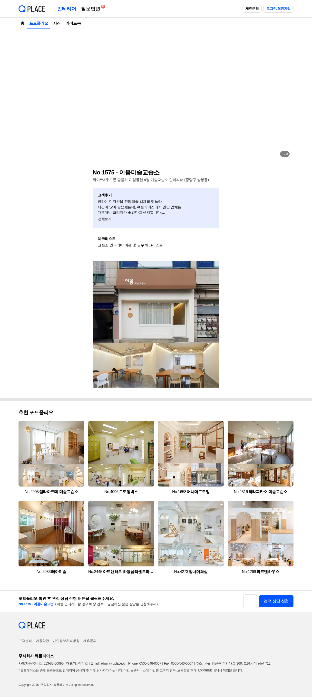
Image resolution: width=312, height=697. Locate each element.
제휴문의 (252, 8)
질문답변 (91, 8)
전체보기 (104, 219)
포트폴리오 (38, 23)
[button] (27, 95)
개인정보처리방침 (66, 641)
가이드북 (73, 23)
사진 (57, 23)
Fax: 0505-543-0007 (178, 663)
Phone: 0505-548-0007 (144, 663)
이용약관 (42, 641)
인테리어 (66, 8)
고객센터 (25, 641)
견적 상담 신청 (276, 601)
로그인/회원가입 (278, 8)
